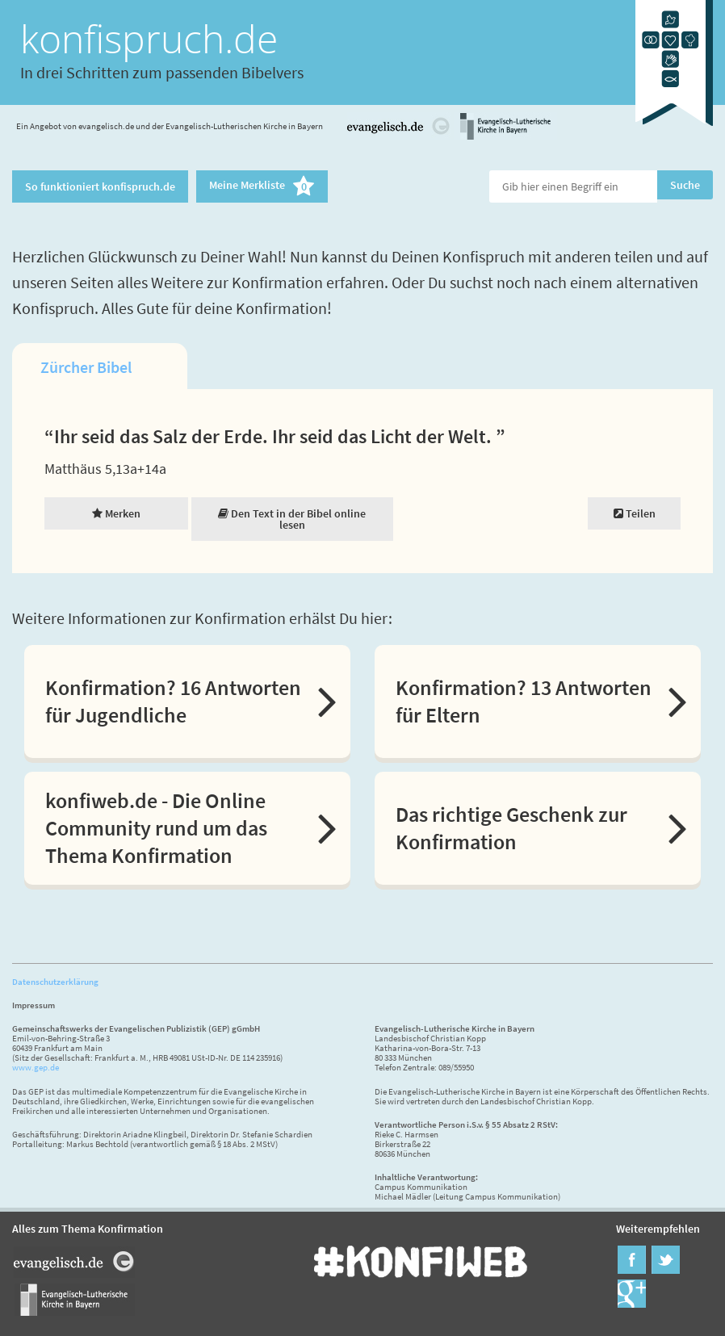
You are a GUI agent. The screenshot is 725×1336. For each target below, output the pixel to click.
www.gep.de (35, 1067)
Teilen (635, 513)
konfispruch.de (149, 38)
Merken (116, 513)
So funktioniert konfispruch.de (100, 186)
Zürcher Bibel (86, 367)
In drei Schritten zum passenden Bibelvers (162, 72)
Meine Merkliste (262, 186)
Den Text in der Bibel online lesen (292, 519)
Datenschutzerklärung (55, 981)
